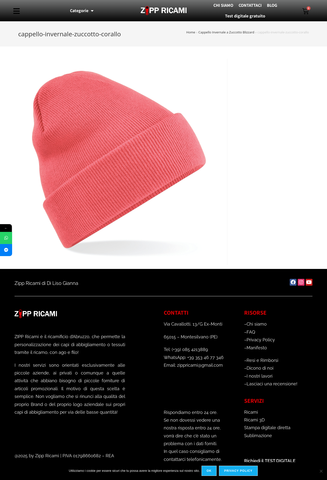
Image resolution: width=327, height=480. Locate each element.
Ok (209, 471)
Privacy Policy (261, 339)
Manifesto (257, 347)
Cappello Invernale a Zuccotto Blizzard (226, 32)
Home (190, 32)
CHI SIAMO (223, 5)
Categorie (81, 10)
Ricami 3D (254, 419)
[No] (321, 471)
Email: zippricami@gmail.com (193, 365)
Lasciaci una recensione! (272, 383)
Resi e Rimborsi (262, 360)
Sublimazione (258, 435)
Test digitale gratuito (245, 16)
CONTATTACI (250, 5)
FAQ (251, 332)
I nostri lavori (259, 376)
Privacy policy (239, 471)
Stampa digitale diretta (267, 427)
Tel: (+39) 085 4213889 (186, 349)
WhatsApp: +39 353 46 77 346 (194, 357)
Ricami (251, 412)
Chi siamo (257, 324)
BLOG (272, 5)
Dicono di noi (260, 368)
